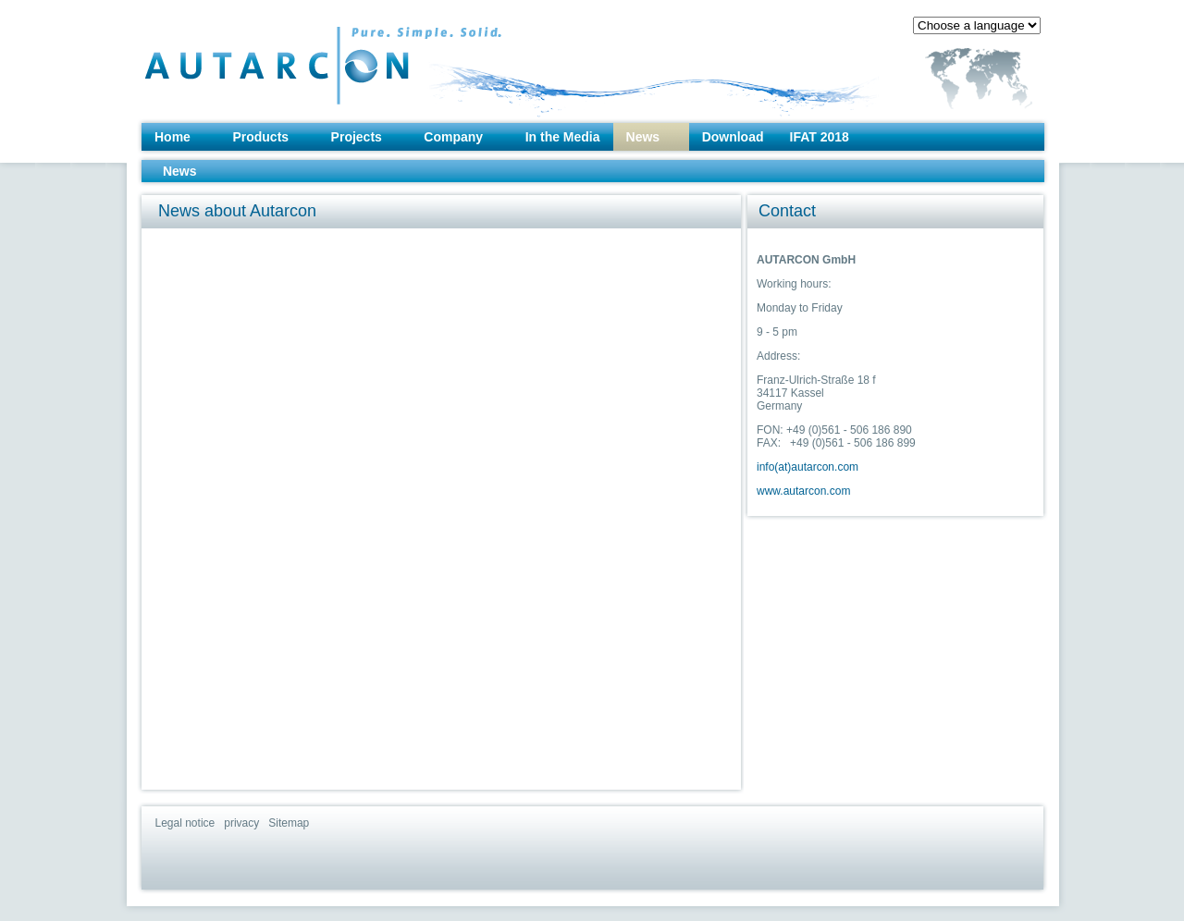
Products (260, 136)
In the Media (562, 136)
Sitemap (288, 823)
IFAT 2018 (819, 136)
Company (453, 136)
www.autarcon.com (803, 491)
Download (733, 136)
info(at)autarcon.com (807, 466)
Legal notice (185, 823)
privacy (241, 823)
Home (172, 136)
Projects (356, 136)
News (643, 136)
